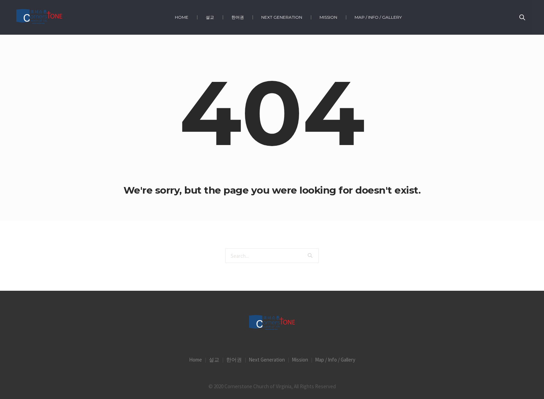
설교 (214, 359)
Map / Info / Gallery (335, 359)
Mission (300, 359)
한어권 (234, 359)
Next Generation (267, 359)
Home (195, 359)
